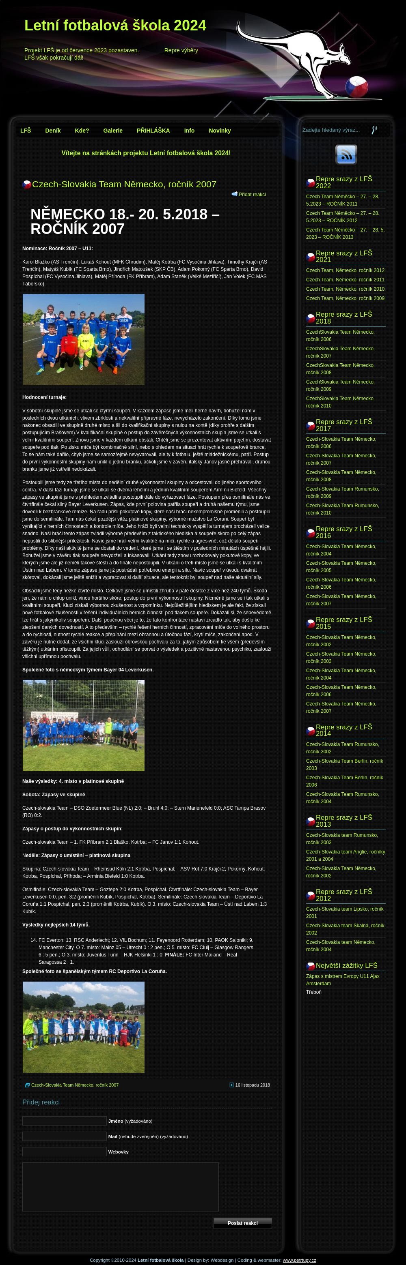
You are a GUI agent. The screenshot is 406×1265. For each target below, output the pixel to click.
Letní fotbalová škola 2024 (115, 25)
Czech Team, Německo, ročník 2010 (345, 289)
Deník (52, 130)
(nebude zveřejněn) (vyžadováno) (148, 1136)
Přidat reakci (252, 194)
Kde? (82, 130)
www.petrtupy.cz (299, 1260)
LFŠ (25, 130)
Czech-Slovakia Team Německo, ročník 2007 (124, 184)
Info (189, 130)
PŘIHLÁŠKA (153, 130)
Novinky (220, 130)
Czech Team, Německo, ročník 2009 (345, 298)
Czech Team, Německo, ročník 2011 (345, 280)
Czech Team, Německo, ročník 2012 (345, 270)
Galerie (113, 130)
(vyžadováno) (130, 1121)
